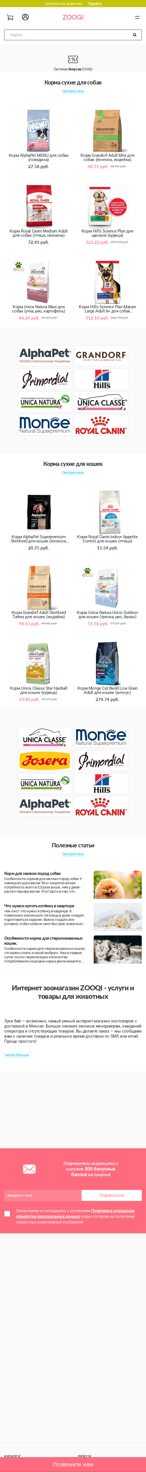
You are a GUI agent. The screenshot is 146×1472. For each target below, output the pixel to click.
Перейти (94, 3)
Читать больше (16, 1055)
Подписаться (112, 1195)
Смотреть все (73, 91)
